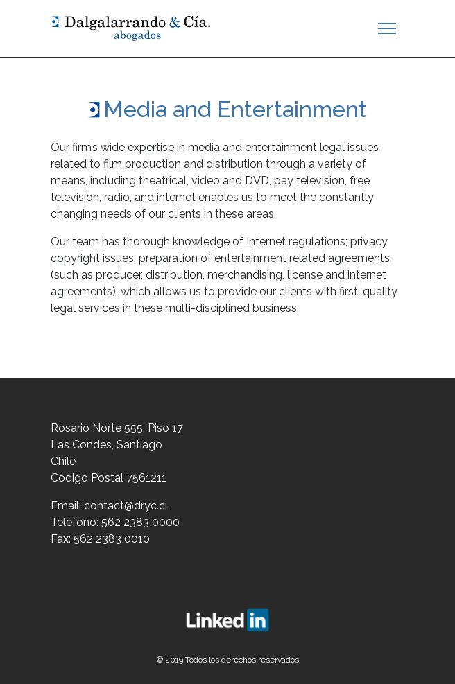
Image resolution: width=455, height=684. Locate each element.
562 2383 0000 (140, 522)
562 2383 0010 (112, 538)
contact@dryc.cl (126, 505)
